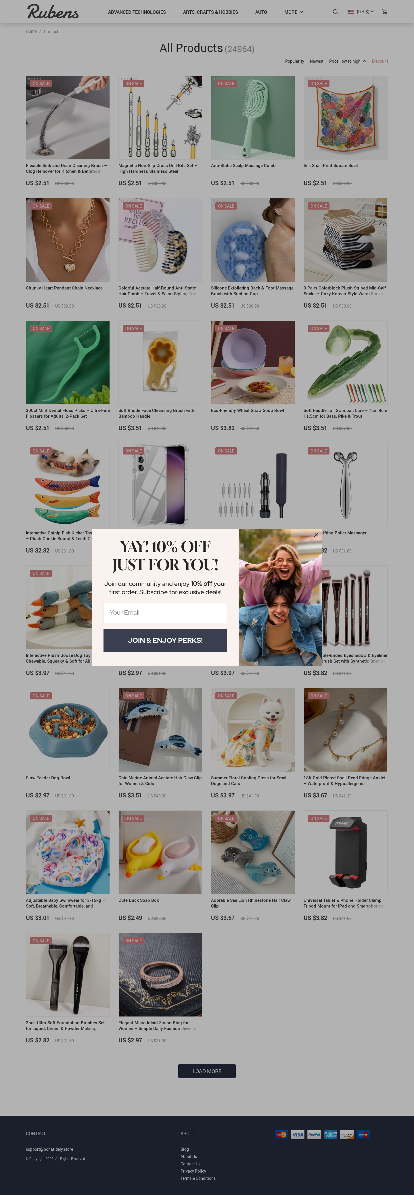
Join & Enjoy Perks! (165, 640)
